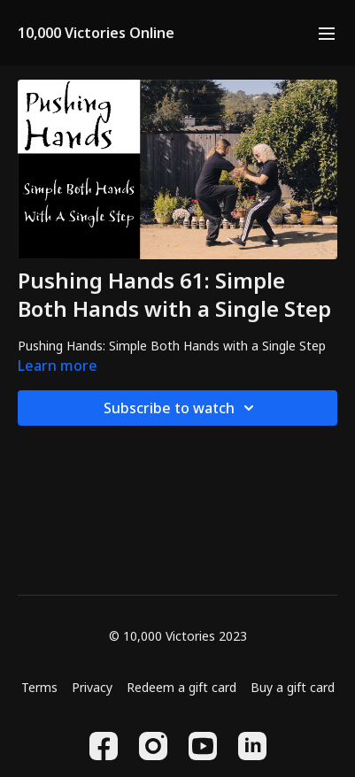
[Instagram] (153, 746)
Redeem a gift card (181, 687)
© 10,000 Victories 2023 (178, 636)
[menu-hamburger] (326, 32)
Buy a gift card (293, 687)
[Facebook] (103, 746)
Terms (39, 687)
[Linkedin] (252, 746)
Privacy (92, 687)
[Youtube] (203, 746)
